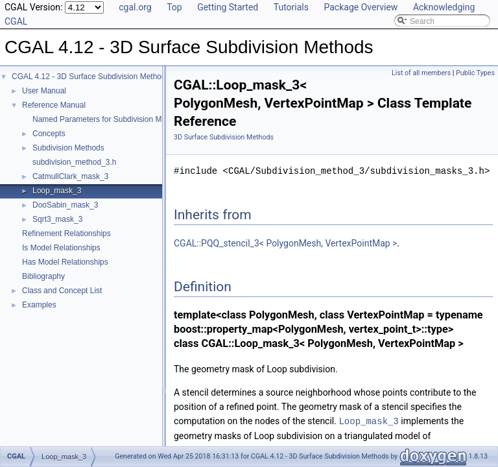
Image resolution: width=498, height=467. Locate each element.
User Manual (44, 90)
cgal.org (135, 7)
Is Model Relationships (61, 247)
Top (174, 7)
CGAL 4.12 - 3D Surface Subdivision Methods (91, 76)
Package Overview (360, 7)
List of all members (421, 73)
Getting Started (227, 7)
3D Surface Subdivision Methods (224, 137)
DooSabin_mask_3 (65, 205)
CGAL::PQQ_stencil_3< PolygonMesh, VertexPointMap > (285, 243)
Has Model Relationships (65, 262)
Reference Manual (54, 105)
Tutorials (291, 7)
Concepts (48, 133)
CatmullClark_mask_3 (70, 176)
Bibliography (43, 276)
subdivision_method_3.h (74, 162)
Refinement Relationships (66, 233)
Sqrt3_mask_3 (57, 219)
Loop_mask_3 (56, 190)
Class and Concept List (62, 290)
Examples (39, 304)
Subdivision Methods (68, 147)
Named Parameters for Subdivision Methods (108, 119)
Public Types (475, 73)
